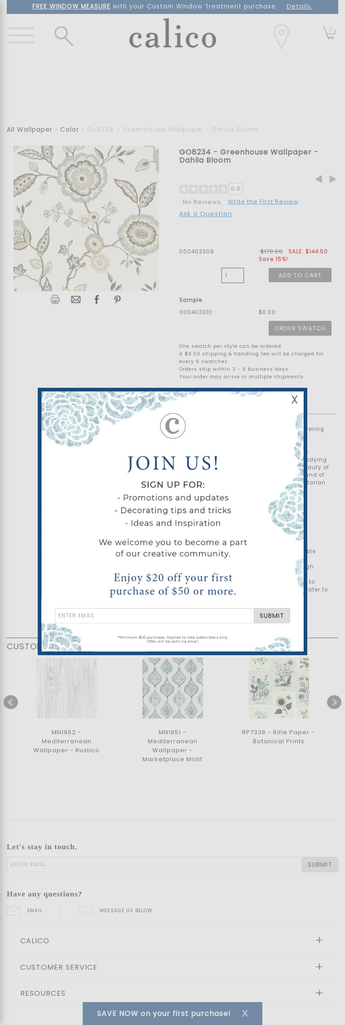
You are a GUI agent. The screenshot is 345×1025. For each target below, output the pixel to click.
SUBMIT (272, 615)
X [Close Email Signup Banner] (294, 400)
